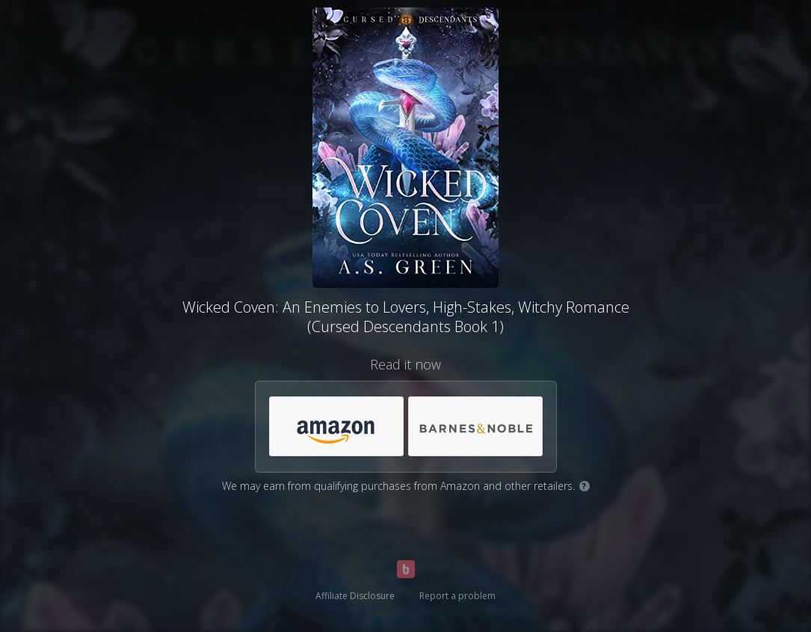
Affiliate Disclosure (355, 595)
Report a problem (457, 595)
